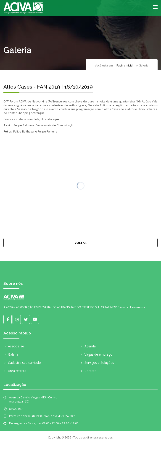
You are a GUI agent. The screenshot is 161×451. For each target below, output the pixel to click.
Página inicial (124, 66)
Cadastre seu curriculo (22, 363)
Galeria (10, 354)
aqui (56, 119)
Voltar (81, 243)
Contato (88, 371)
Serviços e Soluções (97, 363)
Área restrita (14, 371)
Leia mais (137, 307)
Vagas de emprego (96, 354)
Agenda (88, 346)
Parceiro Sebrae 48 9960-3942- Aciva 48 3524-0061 (42, 416)
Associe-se (13, 346)
